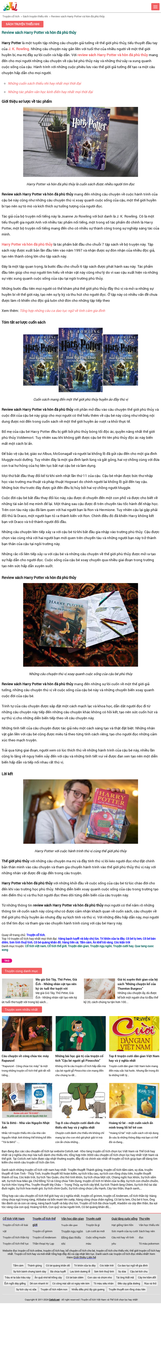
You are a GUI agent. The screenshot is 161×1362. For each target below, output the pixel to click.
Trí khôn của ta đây (85, 1265)
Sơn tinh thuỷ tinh (104, 1271)
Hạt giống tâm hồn (122, 1225)
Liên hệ (91, 1257)
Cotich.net (71, 1151)
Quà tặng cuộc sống (124, 1219)
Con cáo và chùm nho (100, 1277)
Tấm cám (18, 1265)
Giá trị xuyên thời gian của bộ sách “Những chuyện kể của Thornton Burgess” (138, 983)
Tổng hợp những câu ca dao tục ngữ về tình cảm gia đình (62, 310)
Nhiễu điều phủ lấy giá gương (88, 1289)
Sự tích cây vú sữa (26, 1289)
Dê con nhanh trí (39, 1283)
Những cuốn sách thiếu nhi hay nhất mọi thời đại (44, 83)
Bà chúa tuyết (58, 1271)
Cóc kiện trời (107, 1265)
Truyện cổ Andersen (44, 1237)
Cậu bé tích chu (139, 1271)
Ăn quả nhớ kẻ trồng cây (48, 1277)
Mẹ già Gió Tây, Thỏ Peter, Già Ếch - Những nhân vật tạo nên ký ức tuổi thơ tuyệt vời (56, 983)
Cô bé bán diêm (74, 1277)
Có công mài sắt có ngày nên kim (70, 1283)
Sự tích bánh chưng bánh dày (29, 1271)
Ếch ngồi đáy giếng (15, 1283)
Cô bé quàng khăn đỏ (58, 1265)
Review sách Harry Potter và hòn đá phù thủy (78, 16)
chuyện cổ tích (40, 1151)
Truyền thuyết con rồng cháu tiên (127, 1289)
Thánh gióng (35, 1265)
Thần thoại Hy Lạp (43, 1243)
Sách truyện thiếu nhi (35, 16)
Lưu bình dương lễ (80, 1271)
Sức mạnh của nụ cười (125, 1231)
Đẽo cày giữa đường (129, 1283)
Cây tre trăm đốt (147, 1277)
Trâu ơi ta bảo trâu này (17, 1277)
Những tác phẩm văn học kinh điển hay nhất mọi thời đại (50, 92)
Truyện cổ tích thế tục (16, 1243)
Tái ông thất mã (125, 1277)
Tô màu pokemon (149, 1243)
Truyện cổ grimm (42, 1231)
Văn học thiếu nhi (149, 1225)
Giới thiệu (79, 1257)
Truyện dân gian (69, 1225)
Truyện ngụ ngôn (72, 1231)
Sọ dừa (122, 1271)
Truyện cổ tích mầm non (54, 1289)
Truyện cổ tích (10, 16)
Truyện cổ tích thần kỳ (16, 1237)
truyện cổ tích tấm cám (118, 1170)
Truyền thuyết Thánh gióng (85, 1170)
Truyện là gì (93, 1225)
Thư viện (144, 1219)
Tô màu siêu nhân (104, 1283)
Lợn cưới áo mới (95, 1231)
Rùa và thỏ (150, 1283)
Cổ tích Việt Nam (13, 1219)
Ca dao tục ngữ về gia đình (133, 1265)
